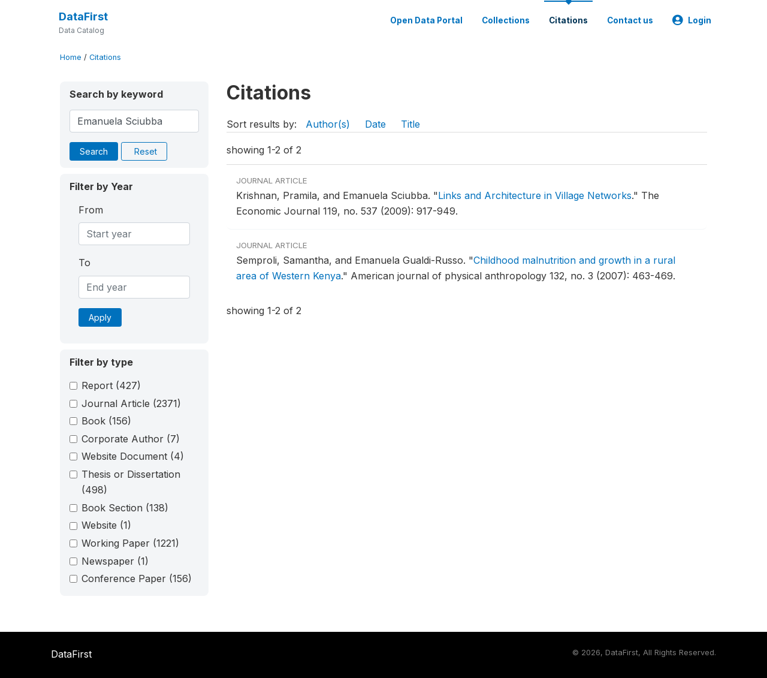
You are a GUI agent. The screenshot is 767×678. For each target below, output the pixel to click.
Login (691, 20)
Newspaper (115, 561)
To (84, 263)
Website (106, 525)
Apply (100, 317)
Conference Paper (136, 578)
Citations (568, 20)
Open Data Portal (426, 20)
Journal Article (131, 403)
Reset (145, 151)
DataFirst (83, 16)
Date (375, 124)
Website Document (132, 456)
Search (94, 151)
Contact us (630, 20)
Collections (506, 20)
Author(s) (328, 124)
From (90, 210)
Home (70, 57)
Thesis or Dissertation (130, 482)
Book (106, 421)
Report (111, 385)
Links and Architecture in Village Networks (535, 195)
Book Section (124, 508)
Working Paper (130, 543)
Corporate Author (130, 439)
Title (410, 124)
